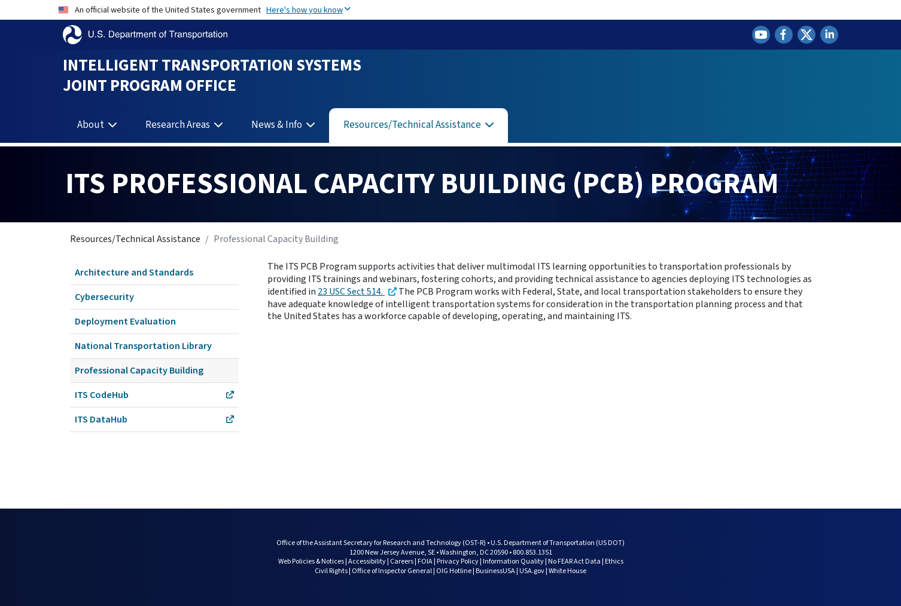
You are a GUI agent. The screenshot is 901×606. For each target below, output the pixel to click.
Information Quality (513, 561)
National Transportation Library (143, 346)
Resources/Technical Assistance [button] (413, 125)
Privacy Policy (458, 561)
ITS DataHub (154, 419)
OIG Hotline (453, 571)
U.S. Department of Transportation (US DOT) (558, 543)
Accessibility (367, 561)
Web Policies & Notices (311, 561)
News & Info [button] (277, 125)
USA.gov (531, 571)
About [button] (91, 125)
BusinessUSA (495, 571)
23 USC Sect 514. (351, 291)
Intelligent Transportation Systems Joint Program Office (212, 75)
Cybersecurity (104, 297)
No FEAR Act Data (574, 561)
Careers (401, 561)
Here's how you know (308, 10)
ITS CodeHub (154, 395)
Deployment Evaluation (125, 321)
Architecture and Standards (134, 272)
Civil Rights (331, 571)
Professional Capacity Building (139, 370)
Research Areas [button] (178, 125)
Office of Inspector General (392, 571)
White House (567, 571)
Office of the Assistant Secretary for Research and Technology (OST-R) (381, 543)
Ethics (614, 561)
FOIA (425, 561)
